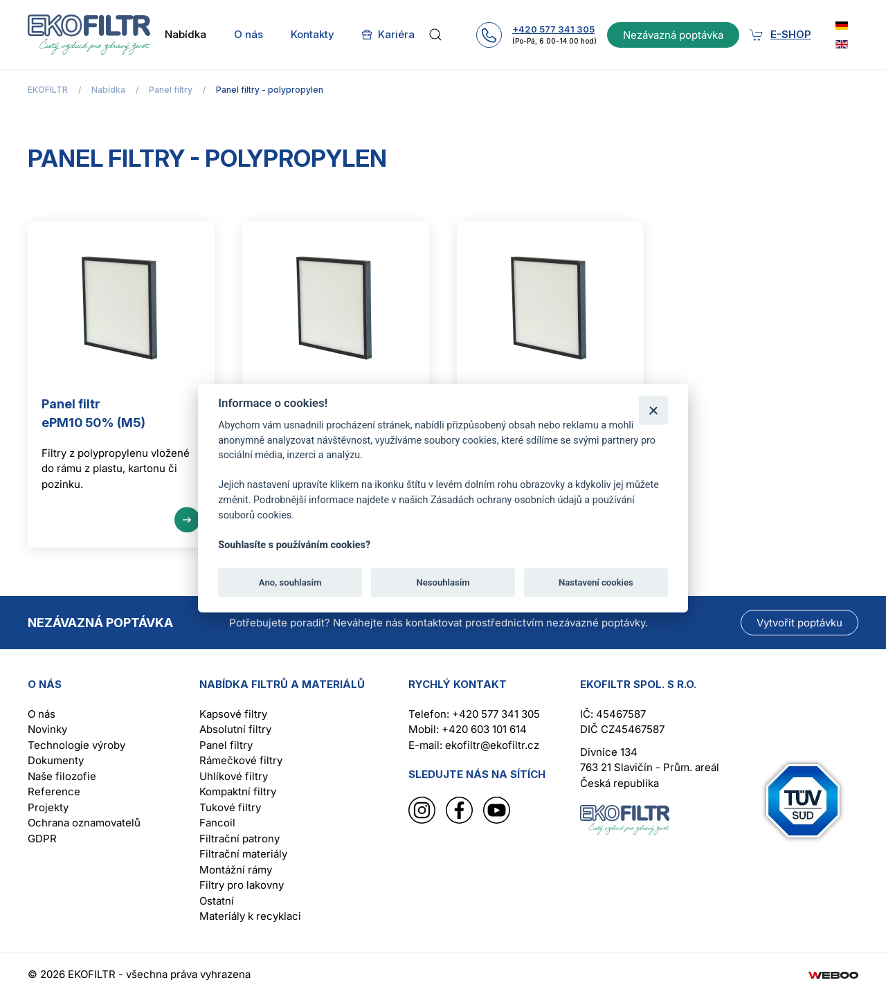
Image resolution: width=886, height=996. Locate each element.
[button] (435, 34)
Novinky (47, 729)
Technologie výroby (76, 745)
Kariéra (388, 34)
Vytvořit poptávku (799, 622)
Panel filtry (226, 745)
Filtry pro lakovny (241, 884)
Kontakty (312, 34)
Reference (54, 791)
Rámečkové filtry (240, 760)
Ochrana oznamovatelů (84, 822)
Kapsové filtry (233, 714)
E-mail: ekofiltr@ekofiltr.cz (473, 745)
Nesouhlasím (442, 582)
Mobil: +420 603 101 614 (467, 729)
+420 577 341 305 (553, 29)
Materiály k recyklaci (250, 916)
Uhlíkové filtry (233, 776)
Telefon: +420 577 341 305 (474, 714)
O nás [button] (248, 34)
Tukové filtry (230, 807)
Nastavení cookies (596, 582)
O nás (41, 714)
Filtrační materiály (243, 853)
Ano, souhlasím (290, 582)
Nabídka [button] (185, 34)
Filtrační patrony (239, 838)
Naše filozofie (62, 776)
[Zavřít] (653, 410)
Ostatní (216, 900)
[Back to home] (89, 34)
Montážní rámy (235, 869)
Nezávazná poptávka (673, 35)
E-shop (780, 35)
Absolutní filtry (235, 729)
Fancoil (217, 822)
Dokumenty (56, 760)
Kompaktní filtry (237, 791)
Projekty (48, 807)
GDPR (42, 838)
